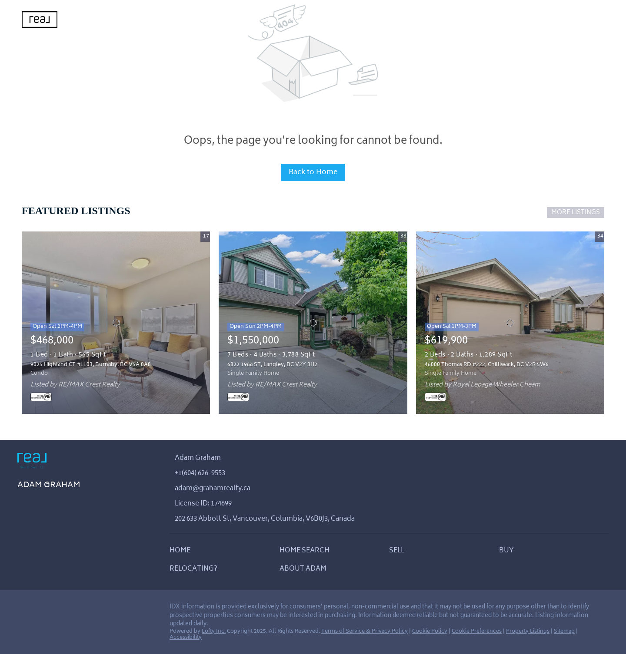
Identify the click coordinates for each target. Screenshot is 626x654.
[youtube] (58, 609)
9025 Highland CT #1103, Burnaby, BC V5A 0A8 (90, 365)
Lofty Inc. (214, 631)
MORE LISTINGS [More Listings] (575, 212)
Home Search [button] (137, 19)
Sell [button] (180, 19)
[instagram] (41, 609)
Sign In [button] (575, 19)
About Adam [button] (304, 19)
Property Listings (527, 631)
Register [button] (535, 19)
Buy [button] (207, 19)
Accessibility (186, 637)
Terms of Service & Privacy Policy (364, 631)
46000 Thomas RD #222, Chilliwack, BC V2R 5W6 (487, 365)
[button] (182, 553)
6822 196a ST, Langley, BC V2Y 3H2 (272, 365)
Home (92, 19)
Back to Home (313, 172)
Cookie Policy (429, 631)
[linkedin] (23, 609)
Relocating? (248, 19)
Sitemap (564, 631)
